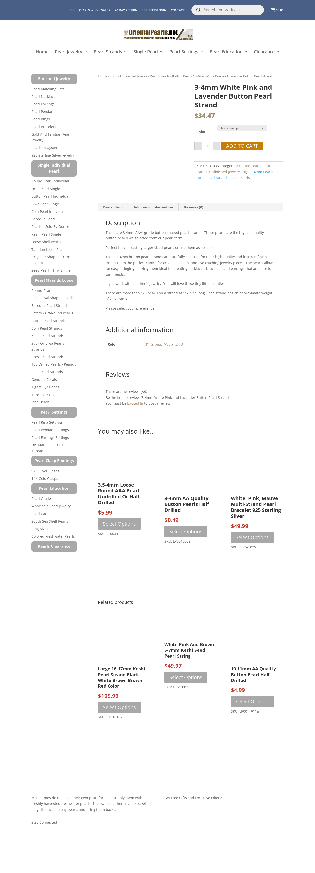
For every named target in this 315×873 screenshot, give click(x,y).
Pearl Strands (108, 52)
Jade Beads (41, 402)
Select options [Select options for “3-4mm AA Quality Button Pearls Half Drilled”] (185, 543)
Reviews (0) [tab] (193, 219)
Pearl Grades (42, 498)
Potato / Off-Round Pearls (52, 313)
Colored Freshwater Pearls (53, 536)
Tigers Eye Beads (45, 387)
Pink (158, 356)
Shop (113, 76)
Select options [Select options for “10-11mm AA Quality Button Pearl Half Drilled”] (252, 713)
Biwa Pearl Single (46, 204)
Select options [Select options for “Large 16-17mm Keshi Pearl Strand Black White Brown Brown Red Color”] (119, 719)
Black (179, 356)
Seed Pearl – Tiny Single (51, 270)
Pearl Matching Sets (48, 89)
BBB (72, 10)
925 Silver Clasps (45, 471)
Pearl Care (40, 513)
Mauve (169, 356)
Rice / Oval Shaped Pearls (53, 298)
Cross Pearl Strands (48, 357)
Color (200, 131)
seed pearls (240, 177)
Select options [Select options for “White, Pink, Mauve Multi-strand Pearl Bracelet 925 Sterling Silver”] (252, 549)
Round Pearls (42, 290)
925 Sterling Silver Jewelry (53, 155)
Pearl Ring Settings (47, 422)
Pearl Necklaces (44, 96)
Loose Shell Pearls (46, 241)
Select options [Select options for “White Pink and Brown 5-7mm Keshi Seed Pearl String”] (185, 689)
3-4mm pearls (262, 171)
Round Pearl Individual (50, 181)
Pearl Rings (41, 119)
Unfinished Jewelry (133, 76)
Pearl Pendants (44, 111)
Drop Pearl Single (46, 188)
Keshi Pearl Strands (48, 335)
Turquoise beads (45, 394)
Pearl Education (226, 52)
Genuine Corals (44, 379)
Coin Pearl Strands (47, 328)
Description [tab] (113, 219)
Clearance (264, 52)
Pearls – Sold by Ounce (50, 226)
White (149, 356)
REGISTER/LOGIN (154, 10)
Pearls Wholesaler (94, 10)
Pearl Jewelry (68, 52)
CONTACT (178, 10)
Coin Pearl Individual (49, 211)
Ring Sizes (40, 528)
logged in (135, 415)
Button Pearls (182, 76)
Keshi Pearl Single (46, 234)
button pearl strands (211, 177)
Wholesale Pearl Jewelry (51, 506)
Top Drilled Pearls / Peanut (54, 364)
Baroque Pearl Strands (50, 305)
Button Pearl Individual (50, 196)
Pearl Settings (183, 52)
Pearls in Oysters (45, 147)
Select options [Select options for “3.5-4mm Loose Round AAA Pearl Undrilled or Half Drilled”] (119, 536)
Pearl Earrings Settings (50, 437)
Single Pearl (145, 52)
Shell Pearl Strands (47, 372)
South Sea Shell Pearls (50, 521)
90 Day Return (126, 10)
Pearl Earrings (43, 104)
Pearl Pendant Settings (50, 430)
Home (42, 52)
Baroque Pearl (43, 219)
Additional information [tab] (153, 219)
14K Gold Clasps (45, 478)
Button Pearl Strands (49, 320)
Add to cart (242, 145)
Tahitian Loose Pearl (48, 249)
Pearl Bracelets (44, 126)
